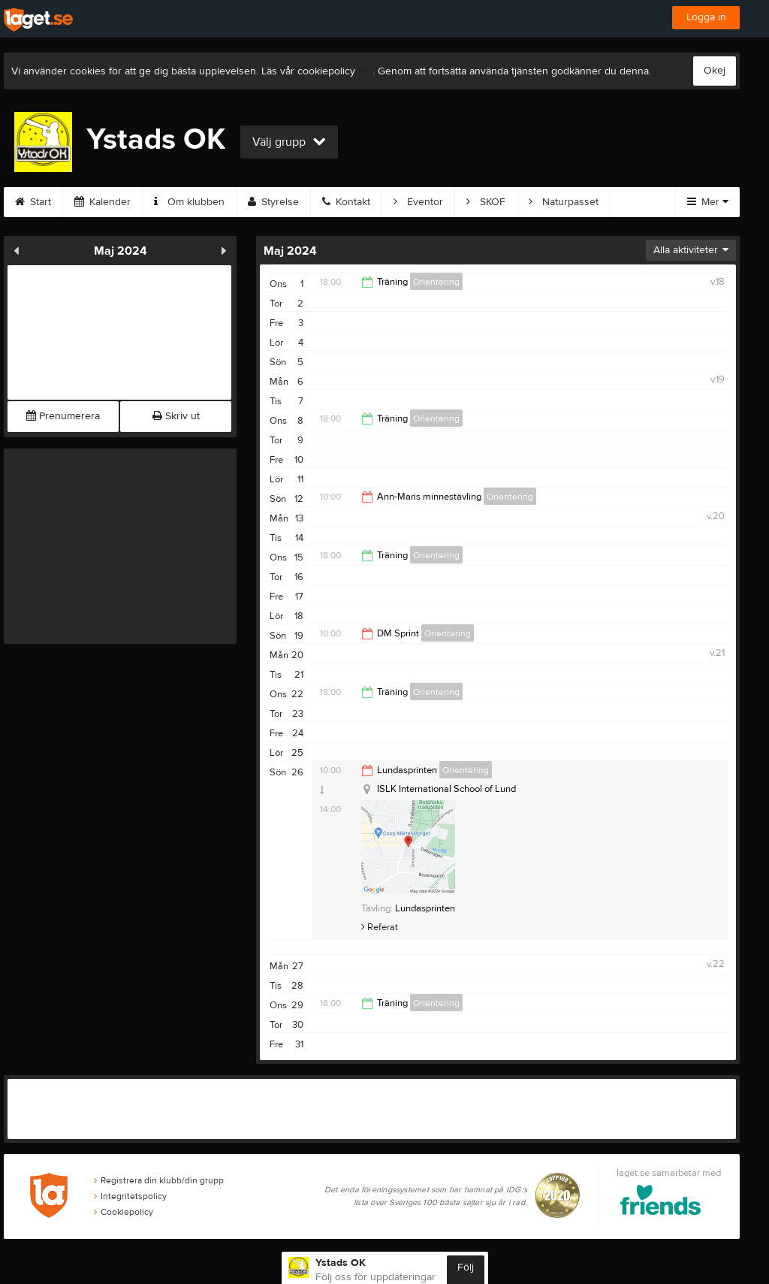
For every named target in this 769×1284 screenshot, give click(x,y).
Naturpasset (564, 202)
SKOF (485, 202)
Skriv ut (176, 416)
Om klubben (189, 202)
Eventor (418, 202)
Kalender (102, 202)
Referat (379, 927)
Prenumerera (63, 416)
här (365, 71)
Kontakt (346, 202)
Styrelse (273, 202)
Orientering (436, 282)
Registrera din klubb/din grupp (159, 1180)
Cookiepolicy (123, 1212)
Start (33, 202)
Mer (707, 202)
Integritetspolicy (130, 1196)
